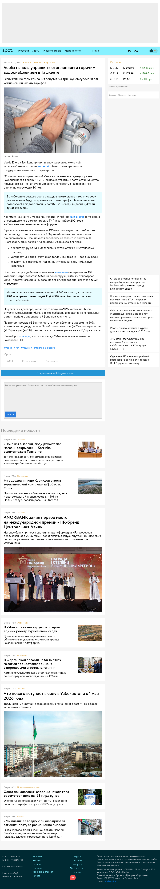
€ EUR (114, 73)
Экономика (22, 476)
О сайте (36, 864)
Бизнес (21, 439)
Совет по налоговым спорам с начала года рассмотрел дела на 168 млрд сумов (36, 794)
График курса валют (119, 86)
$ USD (114, 67)
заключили (77, 216)
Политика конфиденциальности (43, 870)
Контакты (132, 95)
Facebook (76, 860)
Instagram (76, 864)
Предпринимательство (28, 787)
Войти (10, 414)
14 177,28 (128, 73)
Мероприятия (72, 50)
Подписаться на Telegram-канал (53, 373)
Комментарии (27, 361)
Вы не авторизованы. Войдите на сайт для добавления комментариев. (53, 396)
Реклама (112, 95)
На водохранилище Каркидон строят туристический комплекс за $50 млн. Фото (32, 484)
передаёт (44, 166)
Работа (36, 876)
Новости (23, 50)
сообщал (24, 336)
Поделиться (50, 361)
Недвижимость (52, 50)
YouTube (75, 872)
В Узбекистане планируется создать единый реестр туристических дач (32, 629)
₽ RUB (114, 79)
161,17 (126, 79)
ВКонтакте (76, 868)
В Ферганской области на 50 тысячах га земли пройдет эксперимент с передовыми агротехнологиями (32, 664)
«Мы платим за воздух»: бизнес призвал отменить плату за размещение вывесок (35, 823)
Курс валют (116, 62)
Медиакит (122, 95)
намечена (61, 272)
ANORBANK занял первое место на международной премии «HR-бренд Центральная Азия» (41, 522)
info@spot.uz (110, 881)
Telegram (75, 856)
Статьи (36, 50)
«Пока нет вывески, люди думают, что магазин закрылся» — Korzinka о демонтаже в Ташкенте (32, 448)
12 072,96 (128, 67)
